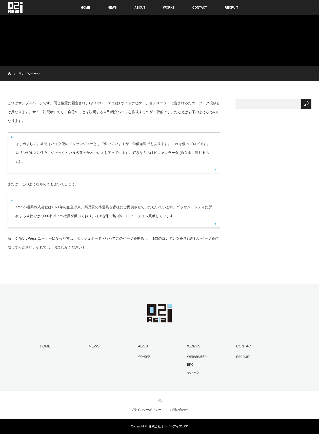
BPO (190, 364)
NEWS (112, 7)
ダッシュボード (89, 238)
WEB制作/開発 (197, 357)
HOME (85, 7)
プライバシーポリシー (146, 409)
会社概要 (144, 357)
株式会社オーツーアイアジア (168, 426)
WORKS (169, 7)
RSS (159, 399)
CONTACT (199, 7)
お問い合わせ (179, 409)
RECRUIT (231, 7)
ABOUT (139, 7)
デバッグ (193, 373)
